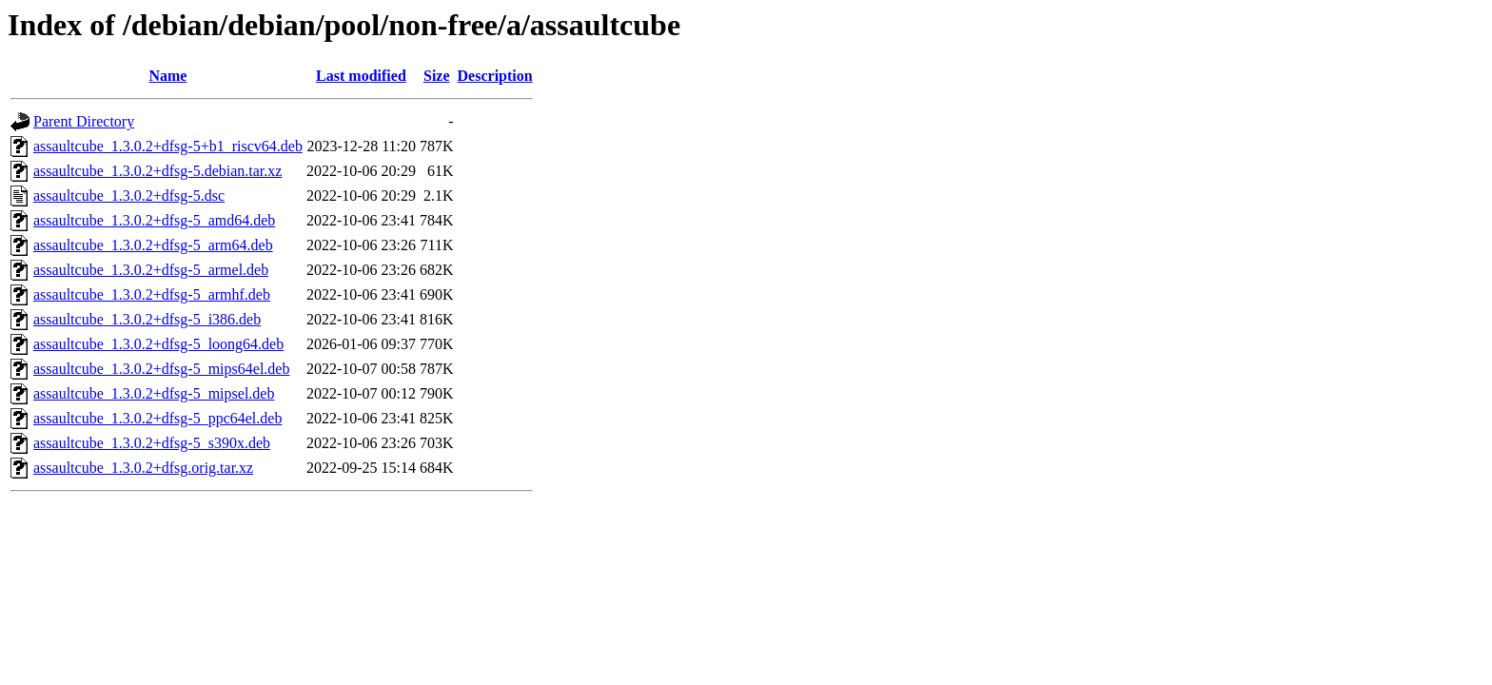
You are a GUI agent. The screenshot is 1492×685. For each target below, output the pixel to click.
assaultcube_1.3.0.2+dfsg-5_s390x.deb (151, 443)
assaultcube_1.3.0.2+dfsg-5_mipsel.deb (153, 393)
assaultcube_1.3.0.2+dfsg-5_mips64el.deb (161, 369)
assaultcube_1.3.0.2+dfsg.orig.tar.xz (143, 468)
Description (495, 76)
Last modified (361, 76)
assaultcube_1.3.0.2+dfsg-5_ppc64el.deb (157, 418)
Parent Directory (83, 121)
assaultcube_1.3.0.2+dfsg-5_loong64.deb (158, 344)
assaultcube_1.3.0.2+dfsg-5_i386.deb (147, 319)
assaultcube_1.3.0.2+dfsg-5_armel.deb (150, 270)
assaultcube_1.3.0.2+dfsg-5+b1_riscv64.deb (168, 146)
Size (436, 76)
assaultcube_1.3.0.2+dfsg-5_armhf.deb (151, 294)
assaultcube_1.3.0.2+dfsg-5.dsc (129, 195)
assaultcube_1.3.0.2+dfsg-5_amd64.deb (154, 220)
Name (167, 76)
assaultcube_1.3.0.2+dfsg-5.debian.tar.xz (157, 171)
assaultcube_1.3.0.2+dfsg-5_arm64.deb (153, 245)
